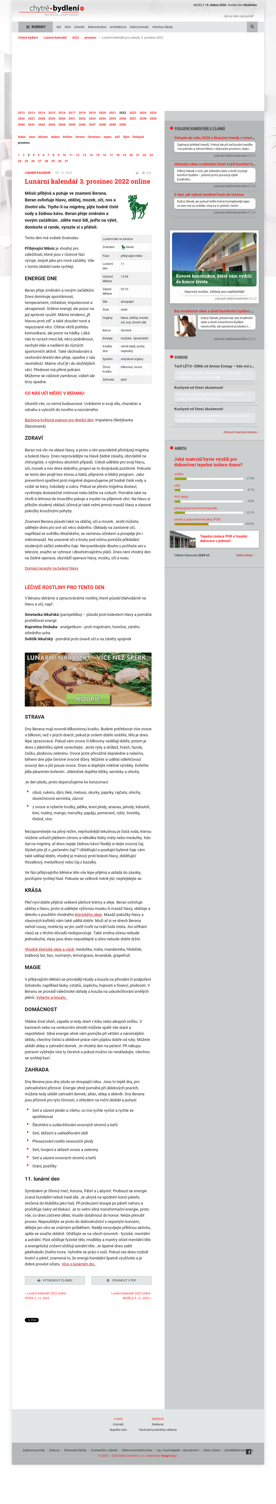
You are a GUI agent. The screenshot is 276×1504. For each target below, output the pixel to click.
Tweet (29, 1320)
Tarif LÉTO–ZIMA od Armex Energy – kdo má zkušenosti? (222, 366)
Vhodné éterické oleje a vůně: (50, 949)
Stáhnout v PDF (121, 1280)
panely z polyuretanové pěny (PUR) (197, 519)
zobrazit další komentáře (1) (232, 155)
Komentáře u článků (104, 1449)
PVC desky (181, 496)
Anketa (178, 448)
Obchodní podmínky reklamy (158, 1428)
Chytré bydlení (28, 37)
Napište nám (118, 1428)
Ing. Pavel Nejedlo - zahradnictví (178, 1449)
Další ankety (244, 555)
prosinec (90, 37)
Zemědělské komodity (238, 1449)
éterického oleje (88, 914)
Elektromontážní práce (137, 1449)
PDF (147, 173)
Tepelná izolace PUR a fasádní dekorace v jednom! (223, 538)
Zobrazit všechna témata (240, 432)
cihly (177, 485)
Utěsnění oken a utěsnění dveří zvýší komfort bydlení (218, 164)
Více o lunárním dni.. (79, 1264)
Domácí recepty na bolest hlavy (51, 568)
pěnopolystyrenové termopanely (195, 508)
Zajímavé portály (34, 1449)
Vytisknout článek (55, 1280)
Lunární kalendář (55, 37)
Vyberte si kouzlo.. (51, 997)
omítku (178, 474)
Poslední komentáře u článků (197, 128)
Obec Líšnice (211, 1449)
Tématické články (75, 1449)
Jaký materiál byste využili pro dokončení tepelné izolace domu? (208, 462)
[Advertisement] (138, 75)
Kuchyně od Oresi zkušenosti (198, 387)
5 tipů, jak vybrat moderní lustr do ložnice (209, 194)
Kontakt (118, 1423)
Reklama (158, 1423)
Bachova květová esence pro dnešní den (59, 420)
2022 (75, 37)
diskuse (179, 357)
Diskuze (54, 1449)
